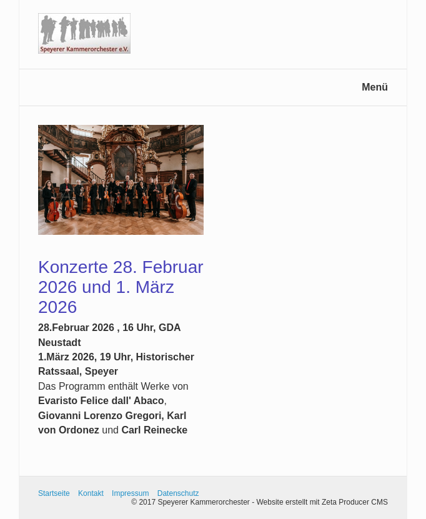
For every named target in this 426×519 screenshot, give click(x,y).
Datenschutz (178, 493)
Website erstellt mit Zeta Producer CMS (322, 502)
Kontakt (91, 493)
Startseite (54, 493)
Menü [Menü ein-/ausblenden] (375, 87)
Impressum (130, 493)
